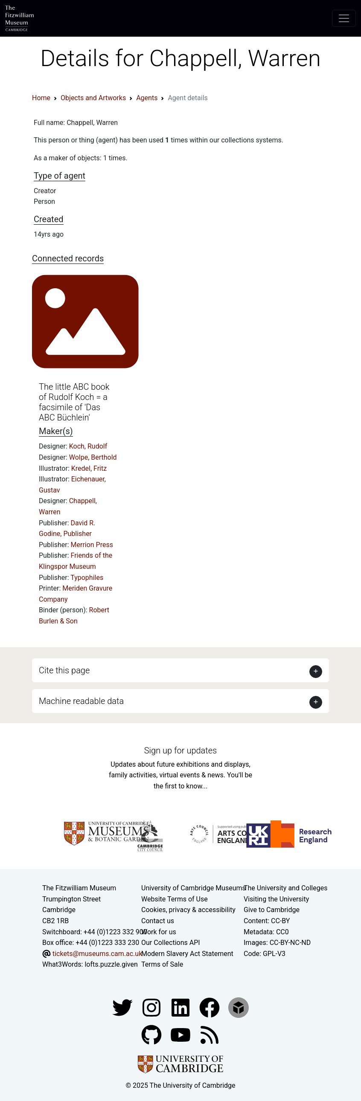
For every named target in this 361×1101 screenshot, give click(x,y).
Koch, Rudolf (88, 446)
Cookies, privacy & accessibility (188, 910)
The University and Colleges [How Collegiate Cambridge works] (285, 888)
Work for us (158, 932)
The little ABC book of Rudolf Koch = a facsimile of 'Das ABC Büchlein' (74, 402)
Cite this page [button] (64, 670)
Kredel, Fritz (89, 468)
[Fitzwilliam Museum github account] (152, 1034)
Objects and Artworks (93, 98)
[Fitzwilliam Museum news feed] (209, 1034)
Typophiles (86, 578)
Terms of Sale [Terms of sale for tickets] (162, 964)
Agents (146, 98)
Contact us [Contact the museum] (157, 921)
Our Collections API (170, 943)
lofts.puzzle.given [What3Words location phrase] (110, 964)
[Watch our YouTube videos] (181, 1034)
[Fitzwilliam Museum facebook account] (181, 1007)
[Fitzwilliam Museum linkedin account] (210, 1007)
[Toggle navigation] (344, 18)
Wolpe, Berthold (93, 457)
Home (41, 98)
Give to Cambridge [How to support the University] (272, 910)
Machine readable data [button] (81, 701)
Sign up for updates (180, 750)
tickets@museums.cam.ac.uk (97, 954)
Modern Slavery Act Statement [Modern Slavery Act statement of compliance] (187, 954)
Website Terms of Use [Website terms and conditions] (174, 899)
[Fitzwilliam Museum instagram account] (152, 1007)
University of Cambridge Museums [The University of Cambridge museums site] (193, 888)
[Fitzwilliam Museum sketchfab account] (238, 1007)
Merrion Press (92, 545)
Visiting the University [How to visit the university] (276, 899)
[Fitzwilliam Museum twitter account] (123, 1007)
